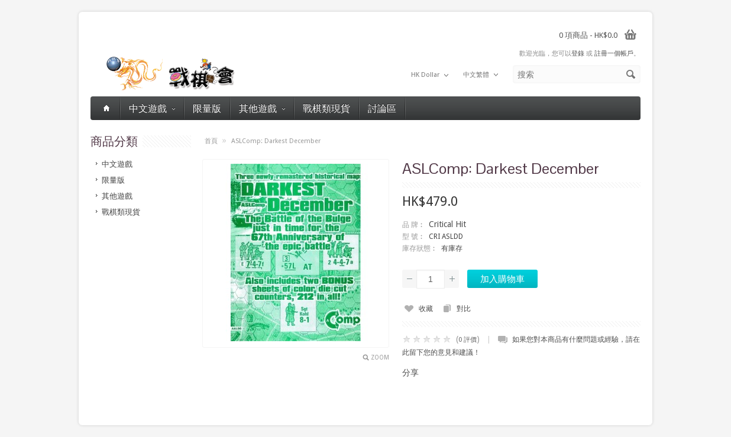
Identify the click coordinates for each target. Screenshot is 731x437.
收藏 (426, 309)
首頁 (211, 141)
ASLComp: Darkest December (276, 141)
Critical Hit (447, 224)
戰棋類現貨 (326, 108)
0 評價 (467, 340)
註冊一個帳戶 (613, 53)
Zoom (380, 357)
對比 (464, 309)
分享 (410, 372)
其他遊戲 (262, 108)
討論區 (382, 108)
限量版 (207, 108)
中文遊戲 (152, 108)
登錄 (577, 53)
